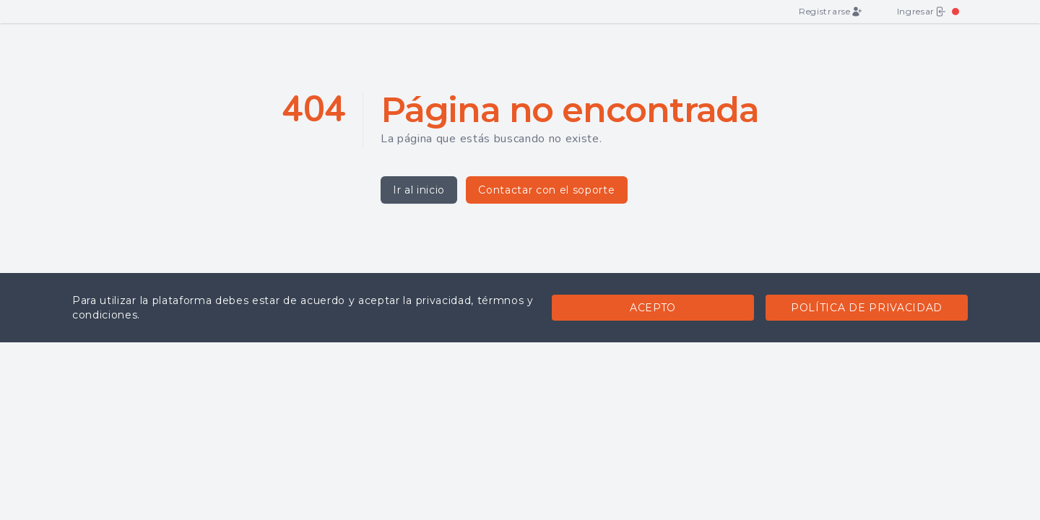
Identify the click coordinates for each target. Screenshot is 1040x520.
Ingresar (921, 11)
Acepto (653, 307)
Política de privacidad (866, 307)
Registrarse (830, 11)
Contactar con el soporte (546, 189)
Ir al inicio (419, 189)
